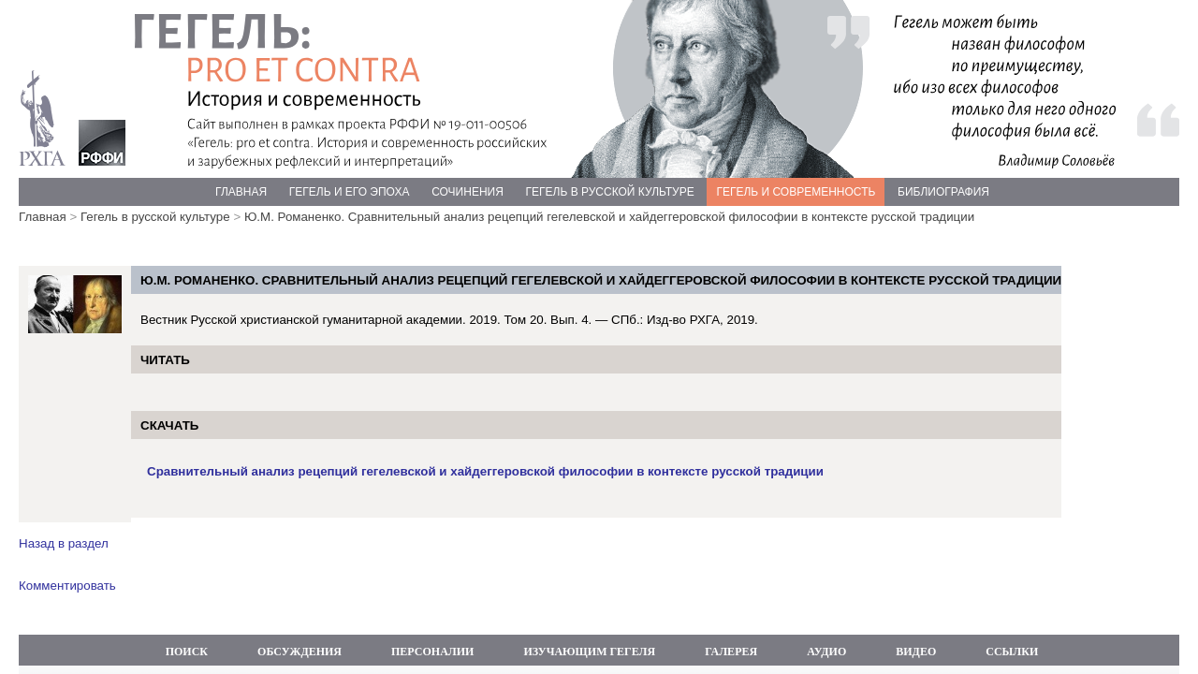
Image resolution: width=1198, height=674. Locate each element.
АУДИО (826, 651)
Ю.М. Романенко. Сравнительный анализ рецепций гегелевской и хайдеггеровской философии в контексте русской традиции (609, 217)
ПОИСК (187, 651)
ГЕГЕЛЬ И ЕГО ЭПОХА (349, 191)
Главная (42, 217)
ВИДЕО (916, 651)
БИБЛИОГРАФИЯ (943, 191)
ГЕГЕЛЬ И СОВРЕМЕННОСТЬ (795, 191)
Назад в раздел (64, 543)
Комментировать (67, 586)
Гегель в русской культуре (155, 217)
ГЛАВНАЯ (241, 191)
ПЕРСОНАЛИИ (432, 651)
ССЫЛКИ (1012, 651)
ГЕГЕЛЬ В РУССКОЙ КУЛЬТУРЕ (610, 191)
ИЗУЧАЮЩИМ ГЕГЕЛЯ (589, 651)
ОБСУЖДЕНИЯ (299, 651)
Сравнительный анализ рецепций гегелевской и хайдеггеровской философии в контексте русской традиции (485, 471)
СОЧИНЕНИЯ (467, 191)
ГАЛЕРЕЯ (731, 651)
